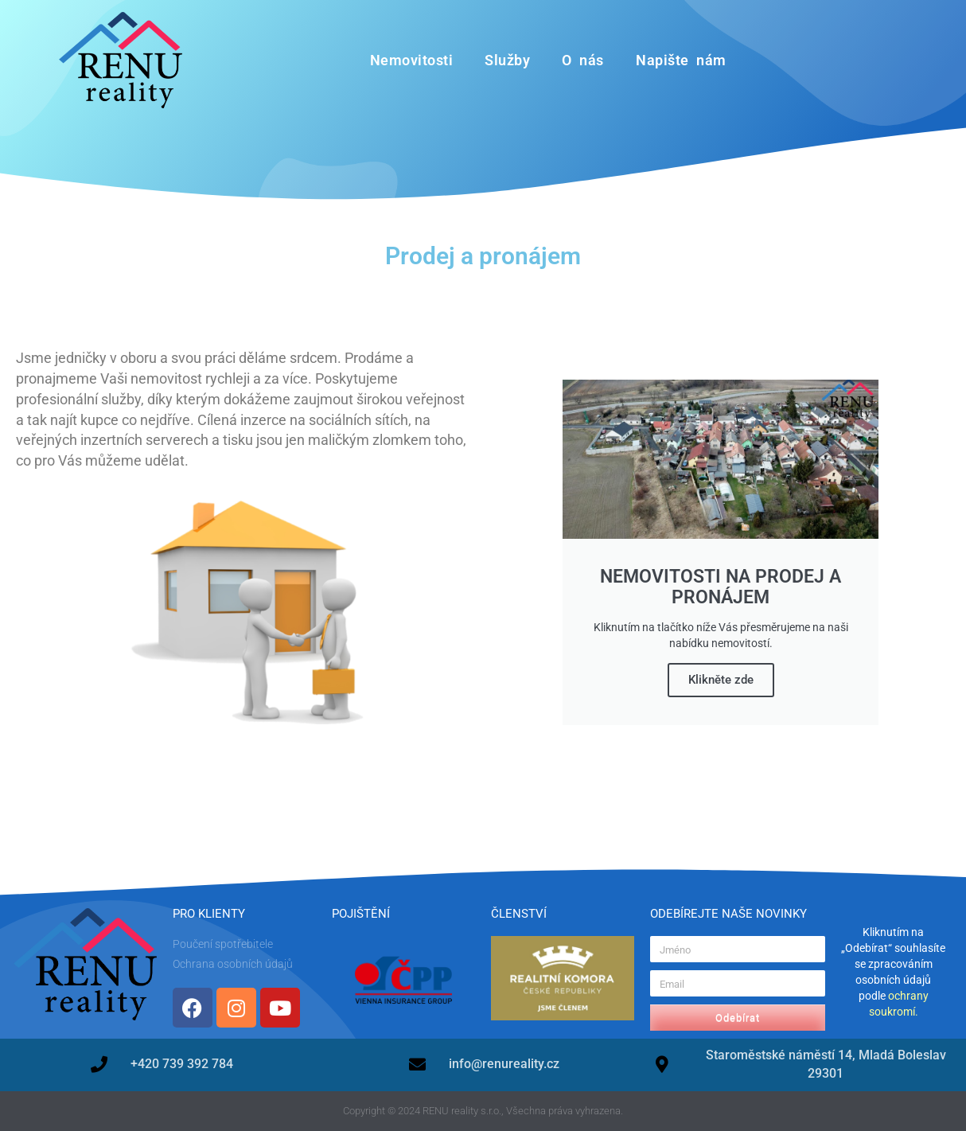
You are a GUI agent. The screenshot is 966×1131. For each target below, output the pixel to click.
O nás (583, 60)
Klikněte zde (721, 680)
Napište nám (681, 60)
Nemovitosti (412, 60)
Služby (507, 60)
